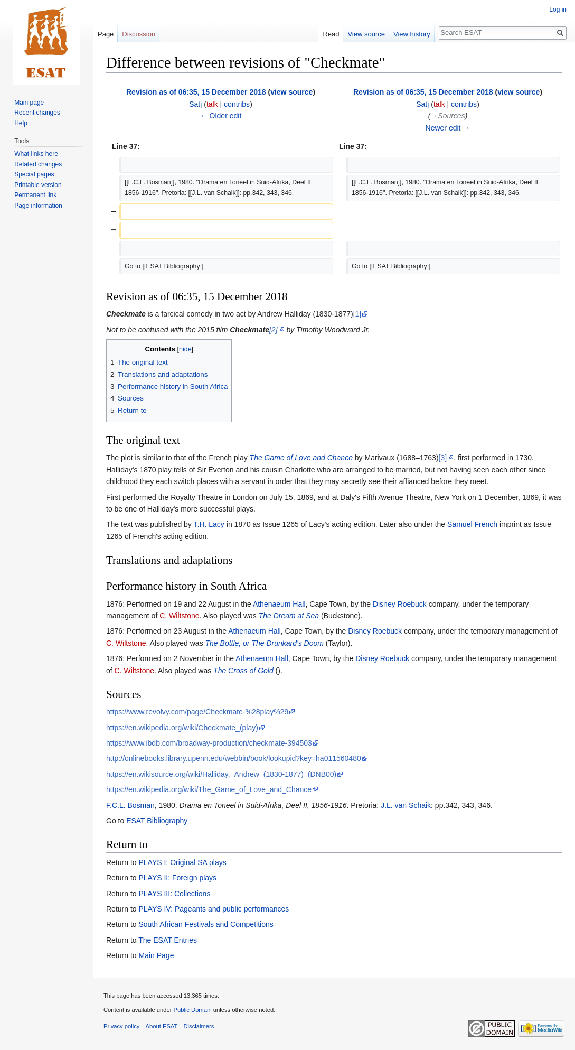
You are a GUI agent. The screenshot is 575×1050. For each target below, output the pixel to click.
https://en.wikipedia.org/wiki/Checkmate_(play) (182, 727)
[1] (357, 314)
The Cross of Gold (243, 670)
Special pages (34, 174)
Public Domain (192, 1010)
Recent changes (37, 112)
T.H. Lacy (209, 524)
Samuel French (472, 524)
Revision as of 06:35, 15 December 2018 (196, 92)
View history (411, 34)
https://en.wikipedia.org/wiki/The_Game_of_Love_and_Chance (209, 789)
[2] (273, 330)
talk (212, 104)
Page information (38, 205)
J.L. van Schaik (406, 805)
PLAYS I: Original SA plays (182, 862)
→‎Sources (447, 115)
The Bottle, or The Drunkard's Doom (264, 643)
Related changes (38, 164)
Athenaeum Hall (279, 604)
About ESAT (162, 1026)
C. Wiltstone (179, 615)
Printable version (37, 185)
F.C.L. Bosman (130, 805)
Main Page (156, 955)
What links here (36, 153)
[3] (443, 457)
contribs (237, 104)
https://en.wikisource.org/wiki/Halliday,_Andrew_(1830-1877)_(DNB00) (221, 774)
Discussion (138, 34)
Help (20, 123)
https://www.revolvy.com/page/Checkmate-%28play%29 (197, 712)
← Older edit (221, 115)
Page (106, 34)
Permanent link (35, 195)
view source (291, 92)
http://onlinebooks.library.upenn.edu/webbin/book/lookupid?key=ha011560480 (233, 758)
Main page (29, 102)
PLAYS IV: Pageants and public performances (213, 909)
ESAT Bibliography (156, 820)
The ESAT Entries (167, 940)
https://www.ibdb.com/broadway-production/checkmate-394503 (209, 743)
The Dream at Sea (289, 615)
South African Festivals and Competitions (205, 924)
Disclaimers (199, 1026)
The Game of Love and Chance (301, 457)
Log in (558, 9)
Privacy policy (121, 1026)
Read (331, 34)
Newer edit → (448, 128)
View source (366, 34)
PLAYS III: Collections (174, 893)
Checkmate (126, 314)
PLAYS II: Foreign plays (177, 878)
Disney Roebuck (400, 604)
